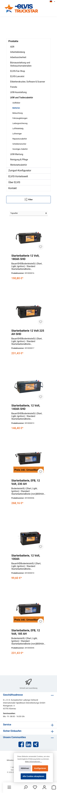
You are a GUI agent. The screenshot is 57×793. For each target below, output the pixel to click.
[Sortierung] (28, 213)
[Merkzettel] (35, 787)
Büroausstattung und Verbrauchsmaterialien (20, 64)
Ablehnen (25, 768)
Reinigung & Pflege (19, 159)
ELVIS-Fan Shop (17, 71)
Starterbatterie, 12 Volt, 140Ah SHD (25, 407)
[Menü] (9, 787)
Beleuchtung (17, 113)
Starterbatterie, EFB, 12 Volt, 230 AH (25, 482)
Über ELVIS (14, 182)
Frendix (13, 87)
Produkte (13, 41)
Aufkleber (16, 103)
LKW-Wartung (16, 154)
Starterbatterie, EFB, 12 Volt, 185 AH (25, 632)
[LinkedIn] (28, 744)
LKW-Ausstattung (18, 92)
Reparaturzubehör (19, 139)
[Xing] (35, 744)
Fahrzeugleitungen (19, 118)
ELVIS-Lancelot (17, 76)
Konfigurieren (40, 768)
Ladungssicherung (19, 123)
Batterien (16, 108)
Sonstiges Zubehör (20, 149)
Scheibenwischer (19, 144)
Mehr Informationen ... (33, 762)
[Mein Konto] (44, 787)
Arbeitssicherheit (18, 57)
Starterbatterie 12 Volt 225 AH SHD (27, 332)
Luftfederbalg (17, 128)
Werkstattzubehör (18, 165)
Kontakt (12, 188)
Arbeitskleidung (17, 52)
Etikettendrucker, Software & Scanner (27, 81)
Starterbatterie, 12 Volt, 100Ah (25, 557)
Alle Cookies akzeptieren (33, 776)
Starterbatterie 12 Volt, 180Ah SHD (25, 257)
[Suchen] (25, 787)
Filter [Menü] (28, 199)
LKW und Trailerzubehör (21, 97)
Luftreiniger (17, 134)
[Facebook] (21, 744)
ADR (12, 47)
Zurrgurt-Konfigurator (19, 170)
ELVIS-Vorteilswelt (18, 176)
